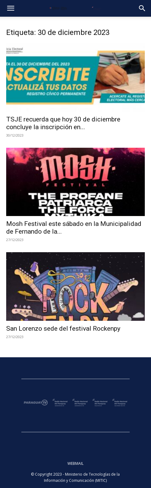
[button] (10, 8)
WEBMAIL (75, 463)
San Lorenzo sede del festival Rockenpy (63, 328)
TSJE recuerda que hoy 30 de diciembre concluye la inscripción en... (63, 123)
